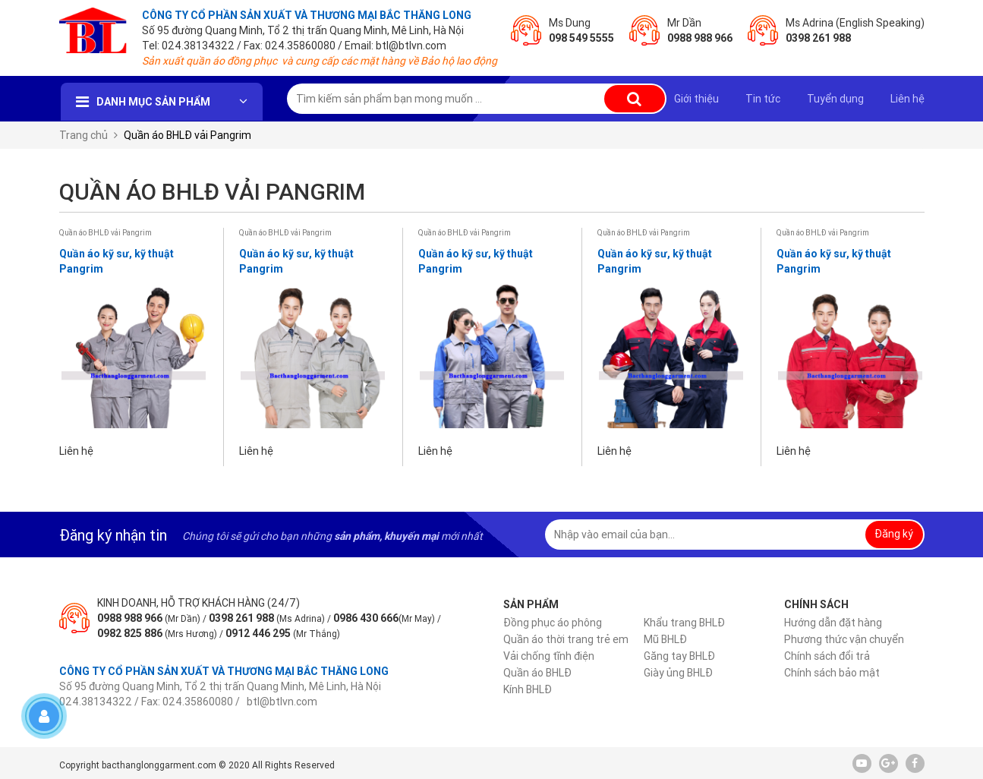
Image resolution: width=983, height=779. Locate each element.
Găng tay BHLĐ (679, 656)
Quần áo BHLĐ (537, 673)
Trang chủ (83, 135)
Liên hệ (907, 99)
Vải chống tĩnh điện (548, 656)
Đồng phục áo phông (552, 622)
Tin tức (762, 99)
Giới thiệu (696, 99)
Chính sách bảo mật (832, 673)
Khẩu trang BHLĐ (684, 622)
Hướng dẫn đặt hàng (833, 622)
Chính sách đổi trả (827, 656)
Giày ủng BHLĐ (678, 673)
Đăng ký (893, 534)
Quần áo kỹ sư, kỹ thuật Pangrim (116, 261)
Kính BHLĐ (527, 689)
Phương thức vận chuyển (844, 639)
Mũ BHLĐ (665, 639)
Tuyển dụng (835, 99)
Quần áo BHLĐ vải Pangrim (105, 233)
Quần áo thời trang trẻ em (566, 639)
